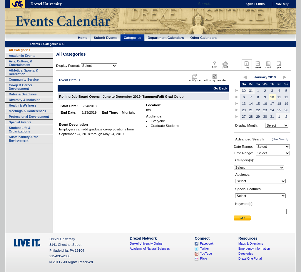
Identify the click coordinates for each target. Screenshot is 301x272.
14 (251, 103)
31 (251, 90)
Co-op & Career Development (20, 86)
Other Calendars (203, 37)
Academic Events (22, 55)
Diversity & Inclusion (25, 100)
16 (265, 103)
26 (286, 110)
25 (279, 110)
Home (82, 37)
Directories (245, 253)
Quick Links (255, 4)
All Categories (19, 50)
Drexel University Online (146, 243)
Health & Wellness (22, 105)
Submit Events (105, 37)
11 (279, 97)
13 (244, 103)
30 (244, 90)
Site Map (282, 4)
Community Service (24, 79)
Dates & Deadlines (23, 94)
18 (279, 103)
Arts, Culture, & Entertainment (20, 63)
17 (272, 103)
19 (286, 103)
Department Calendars (166, 37)
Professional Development (29, 116)
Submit (242, 217)
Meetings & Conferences (27, 111)
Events (35, 44)
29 (258, 116)
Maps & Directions (250, 243)
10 (272, 97)
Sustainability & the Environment (24, 138)
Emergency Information (254, 248)
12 (286, 97)
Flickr (203, 258)
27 (244, 116)
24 (272, 110)
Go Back (220, 88)
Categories (132, 37)
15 (258, 103)
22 (258, 110)
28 (251, 116)
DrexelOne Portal (250, 258)
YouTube (206, 253)
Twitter (204, 248)
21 (251, 110)
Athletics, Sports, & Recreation (23, 72)
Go (237, 3)
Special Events (20, 122)
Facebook (206, 243)
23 (265, 110)
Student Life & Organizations (20, 129)
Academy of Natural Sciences (150, 248)
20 (244, 110)
